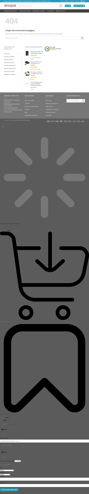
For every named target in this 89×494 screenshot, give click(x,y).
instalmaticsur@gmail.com (11, 108)
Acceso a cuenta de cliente (32, 106)
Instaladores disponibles (31, 115)
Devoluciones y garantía (52, 109)
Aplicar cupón (7, 445)
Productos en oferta (9, 71)
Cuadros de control (25, 11)
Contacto (72, 1)
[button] (68, 6)
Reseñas (77, 1)
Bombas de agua (61, 11)
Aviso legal (48, 100)
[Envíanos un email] (81, 1)
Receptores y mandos (39, 11)
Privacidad (48, 115)
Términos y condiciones (52, 103)
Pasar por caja (13, 424)
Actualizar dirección (9, 489)
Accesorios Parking (9, 56)
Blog (26, 112)
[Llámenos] (84, 1)
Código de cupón (4, 438)
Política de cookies (50, 112)
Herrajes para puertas (9, 65)
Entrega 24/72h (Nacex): (10, 461)
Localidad (2, 476)
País (1, 468)
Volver (4, 431)
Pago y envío (49, 106)
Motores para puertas (11, 11)
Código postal (3, 482)
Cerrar (4, 424)
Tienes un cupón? (4, 414)
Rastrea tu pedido (64, 1)
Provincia (2, 472)
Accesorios (51, 11)
